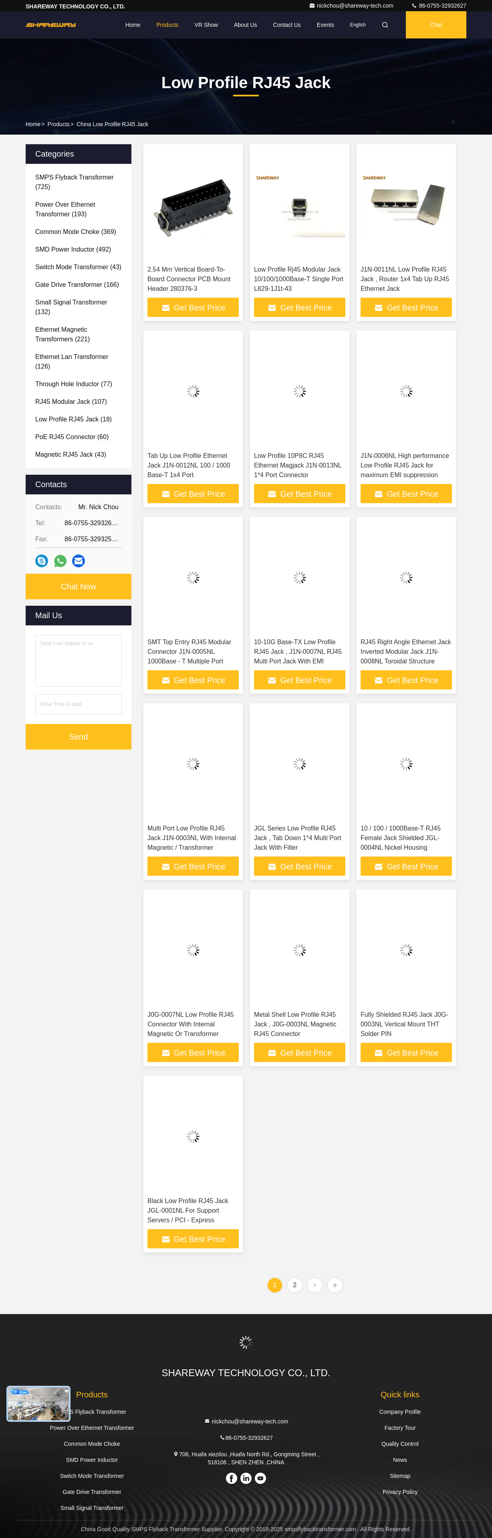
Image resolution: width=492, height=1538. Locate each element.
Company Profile (400, 1412)
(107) (71, 401)
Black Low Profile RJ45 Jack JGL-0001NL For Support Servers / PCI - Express (187, 1210)
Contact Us (287, 25)
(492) (73, 249)
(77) (73, 384)
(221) (62, 334)
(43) (78, 267)
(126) (71, 361)
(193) (65, 209)
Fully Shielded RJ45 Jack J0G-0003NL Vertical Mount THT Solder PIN (404, 1024)
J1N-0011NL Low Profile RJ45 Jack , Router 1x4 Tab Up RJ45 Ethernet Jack (405, 279)
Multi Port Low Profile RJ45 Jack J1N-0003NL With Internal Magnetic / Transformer (191, 838)
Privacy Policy (400, 1492)
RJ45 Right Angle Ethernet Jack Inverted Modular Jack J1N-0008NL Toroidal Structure (406, 652)
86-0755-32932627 (438, 5)
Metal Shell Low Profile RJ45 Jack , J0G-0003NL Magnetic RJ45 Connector (295, 1024)
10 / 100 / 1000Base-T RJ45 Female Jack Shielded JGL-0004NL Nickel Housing (401, 838)
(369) (75, 231)
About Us (245, 25)
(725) (74, 182)
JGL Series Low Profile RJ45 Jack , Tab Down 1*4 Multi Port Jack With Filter (297, 838)
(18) (73, 419)
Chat (436, 25)
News (400, 1460)
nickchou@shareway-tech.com (352, 5)
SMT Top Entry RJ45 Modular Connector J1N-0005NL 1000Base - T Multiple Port (189, 652)
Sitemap (400, 1476)
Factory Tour (400, 1428)
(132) (71, 307)
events (325, 25)
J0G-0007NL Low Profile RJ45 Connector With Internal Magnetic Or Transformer (190, 1024)
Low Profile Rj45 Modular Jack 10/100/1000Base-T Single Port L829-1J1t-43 (298, 279)
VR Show (206, 25)
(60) (72, 436)
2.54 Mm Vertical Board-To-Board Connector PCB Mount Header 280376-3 (188, 279)
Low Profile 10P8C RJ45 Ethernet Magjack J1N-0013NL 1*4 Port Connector (297, 465)
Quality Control (400, 1444)
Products (167, 25)
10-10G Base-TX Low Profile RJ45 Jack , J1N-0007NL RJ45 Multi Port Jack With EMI (298, 652)
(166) (77, 284)
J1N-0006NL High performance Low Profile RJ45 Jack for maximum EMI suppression (405, 465)
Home (132, 25)
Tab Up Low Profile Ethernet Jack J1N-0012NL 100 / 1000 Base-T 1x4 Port (188, 465)
